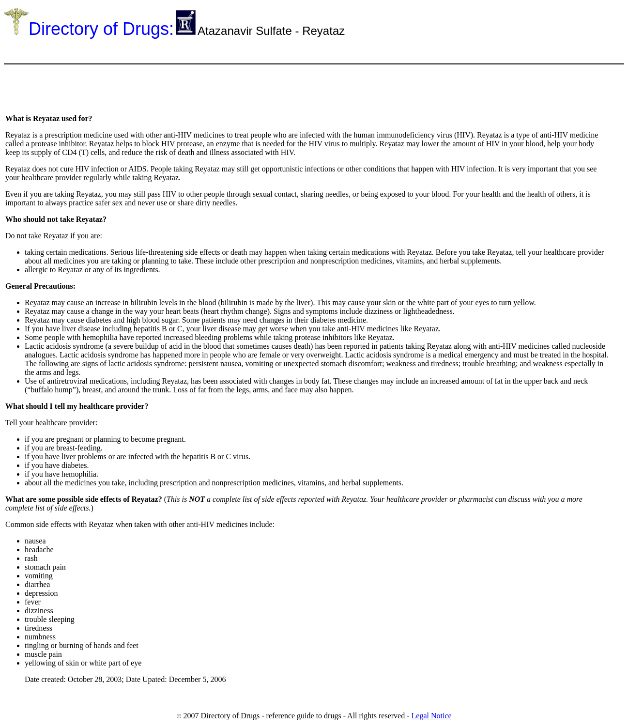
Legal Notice (432, 716)
